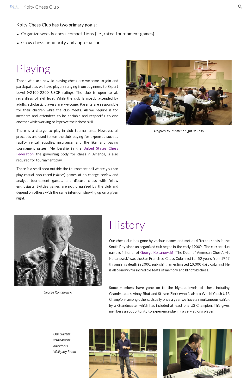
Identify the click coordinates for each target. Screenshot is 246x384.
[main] (123, 33)
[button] (240, 7)
